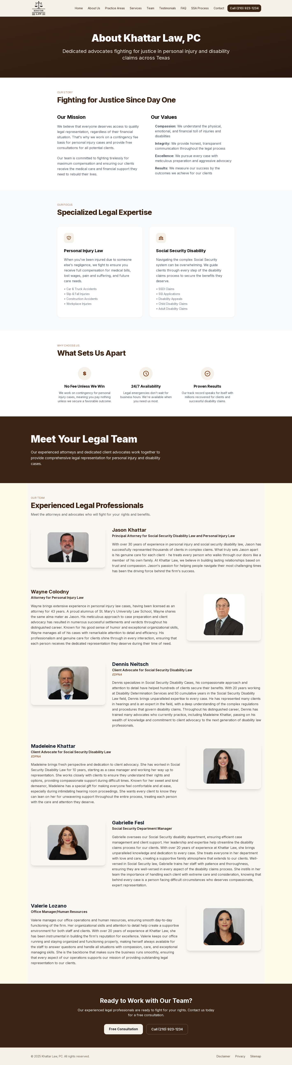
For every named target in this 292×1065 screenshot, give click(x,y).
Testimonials (167, 8)
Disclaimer (223, 1056)
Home (79, 8)
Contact (219, 8)
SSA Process (200, 8)
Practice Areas (115, 8)
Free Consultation (123, 1029)
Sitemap (255, 1056)
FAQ (183, 8)
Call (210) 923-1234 (244, 8)
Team (150, 8)
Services (136, 8)
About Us (94, 8)
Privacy (240, 1056)
